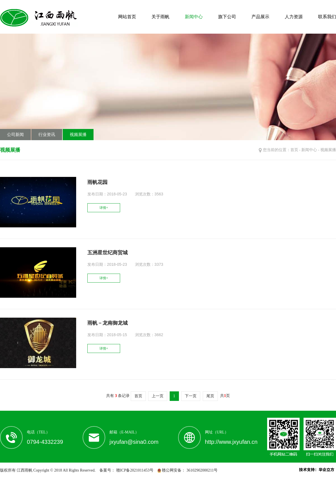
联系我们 (327, 16)
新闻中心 (194, 16)
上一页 (158, 396)
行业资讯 (46, 134)
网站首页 (127, 16)
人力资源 (294, 16)
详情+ (103, 208)
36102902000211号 (201, 470)
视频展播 (78, 134)
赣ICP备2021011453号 (134, 470)
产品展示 (260, 16)
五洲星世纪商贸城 (107, 252)
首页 (294, 150)
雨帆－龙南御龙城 (107, 323)
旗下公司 (227, 16)
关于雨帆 (160, 16)
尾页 (210, 396)
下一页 (191, 396)
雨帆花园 (97, 182)
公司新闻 (15, 134)
